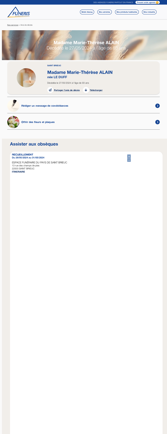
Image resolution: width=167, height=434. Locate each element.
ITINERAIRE (18, 171)
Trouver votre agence (147, 2)
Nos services (12, 25)
